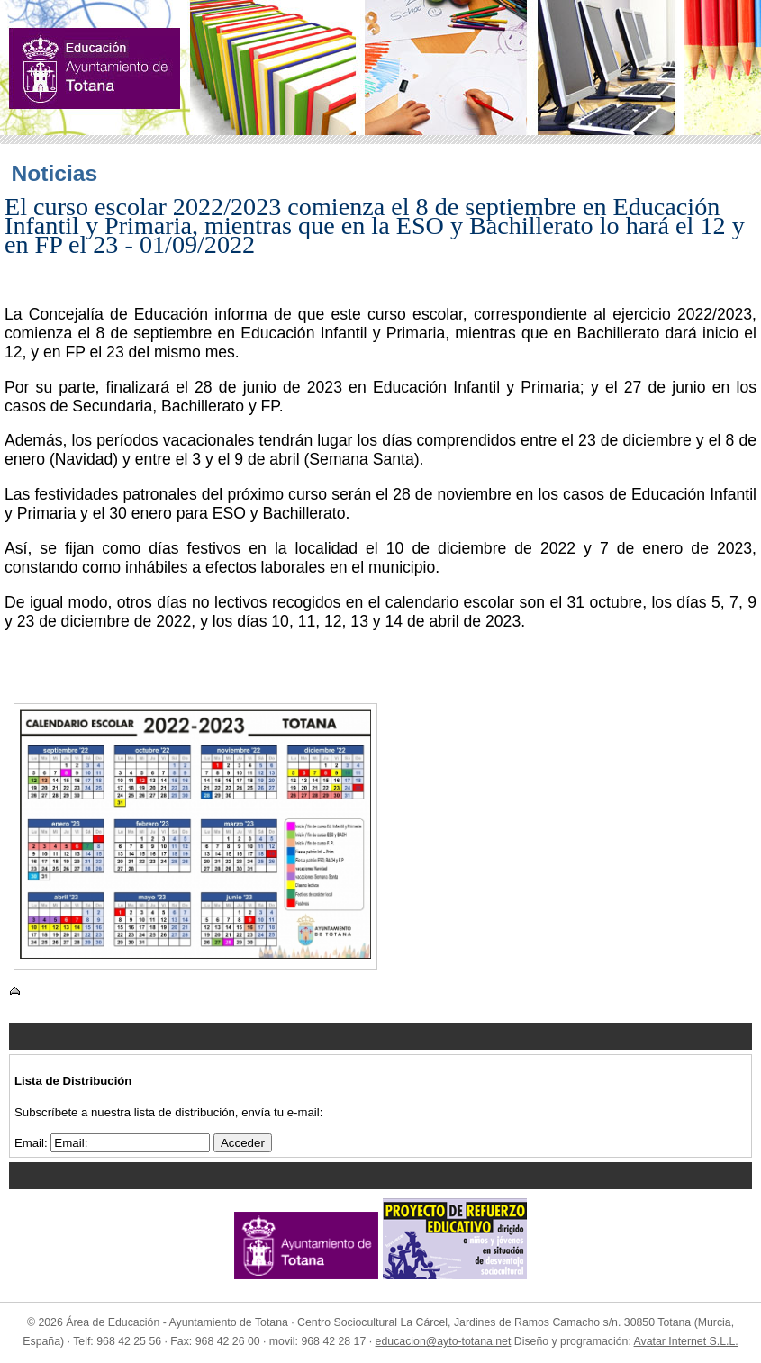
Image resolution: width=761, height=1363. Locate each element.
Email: (32, 1143)
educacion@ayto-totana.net (444, 1341)
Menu (380, 1036)
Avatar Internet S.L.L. (686, 1341)
